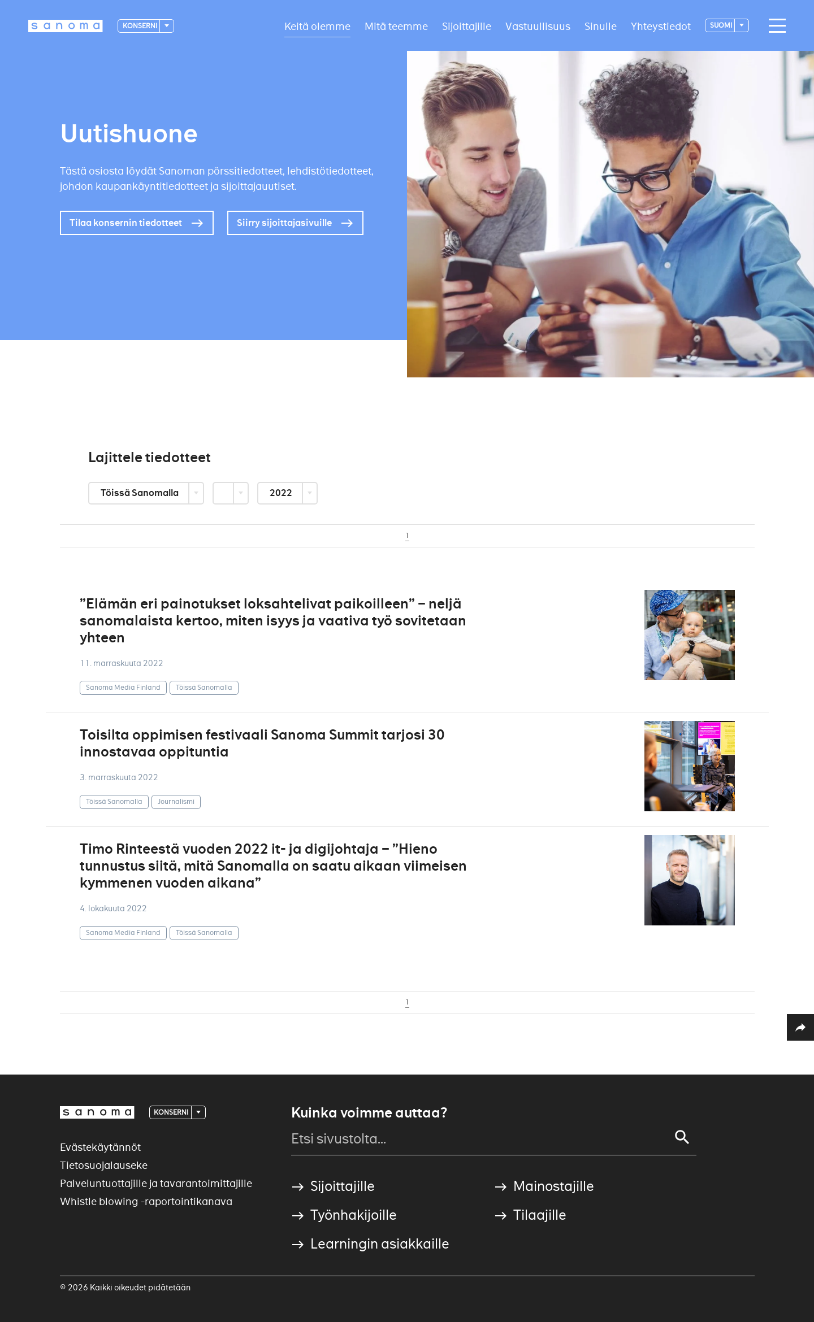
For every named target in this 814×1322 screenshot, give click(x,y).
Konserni (140, 25)
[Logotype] (65, 26)
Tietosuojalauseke (104, 1165)
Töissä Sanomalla (140, 493)
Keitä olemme (317, 25)
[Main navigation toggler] (774, 26)
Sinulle (600, 25)
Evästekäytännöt (100, 1147)
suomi (721, 25)
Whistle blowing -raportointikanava (146, 1201)
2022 (282, 493)
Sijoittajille (466, 25)
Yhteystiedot (661, 25)
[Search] (682, 1137)
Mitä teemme (396, 25)
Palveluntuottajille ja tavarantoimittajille (156, 1183)
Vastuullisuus (537, 25)
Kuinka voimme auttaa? (369, 1113)
